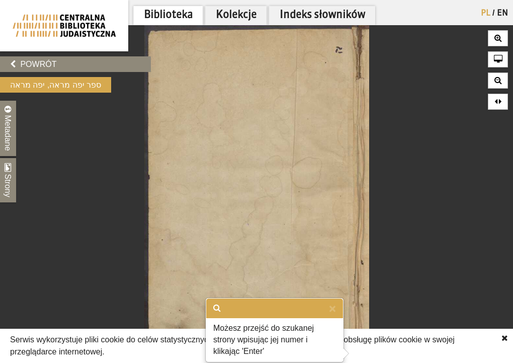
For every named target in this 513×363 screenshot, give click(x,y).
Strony (8, 180)
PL (485, 14)
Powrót (33, 64)
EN (502, 14)
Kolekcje (236, 15)
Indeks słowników (322, 15)
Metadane (8, 128)
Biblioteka (168, 15)
